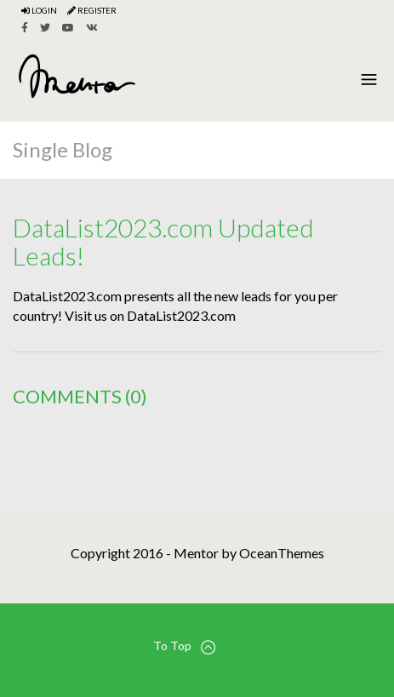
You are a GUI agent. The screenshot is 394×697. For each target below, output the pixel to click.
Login (39, 10)
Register (92, 10)
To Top (184, 646)
